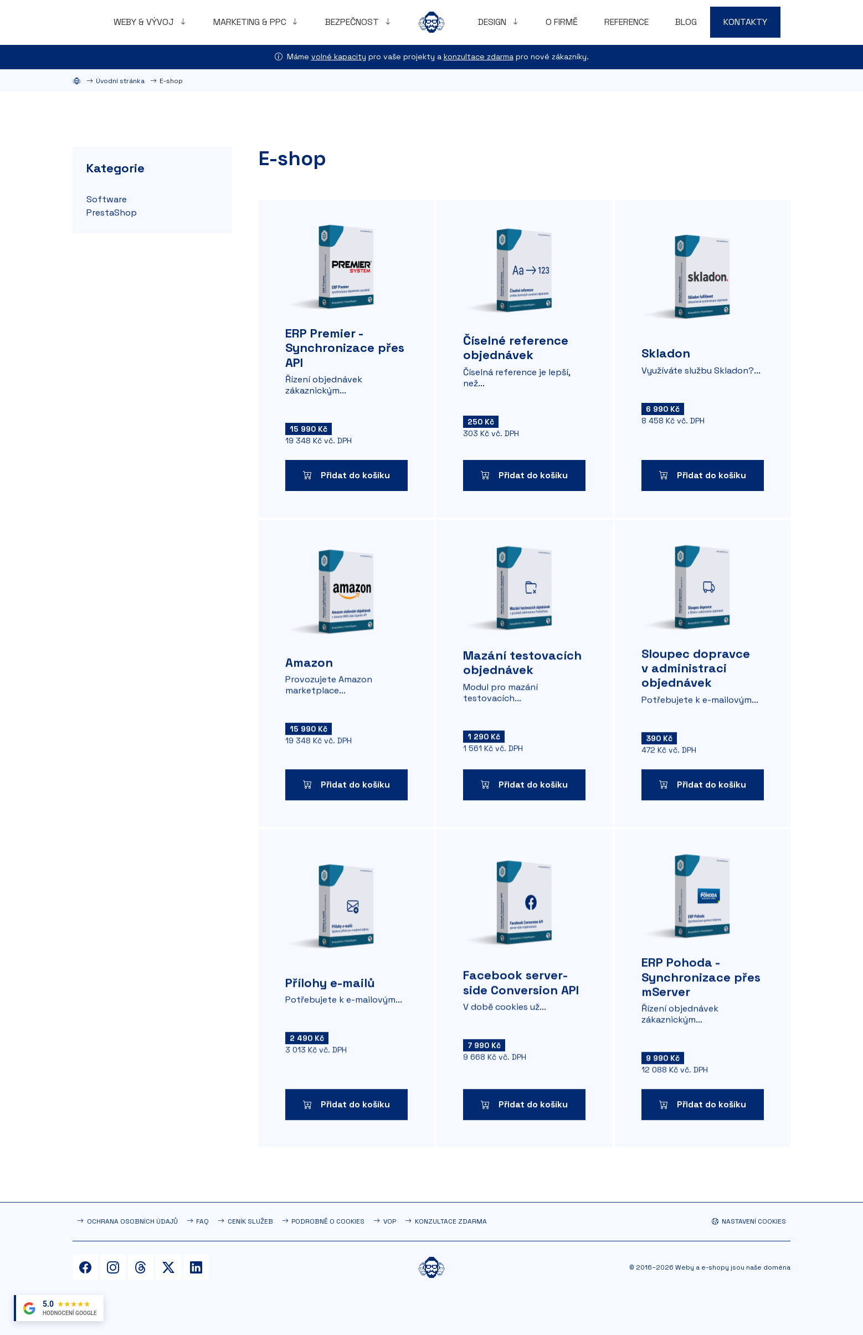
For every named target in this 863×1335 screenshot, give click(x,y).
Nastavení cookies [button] (749, 1221)
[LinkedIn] (196, 1267)
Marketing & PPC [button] (251, 22)
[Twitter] (168, 1267)
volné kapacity (338, 57)
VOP (389, 1221)
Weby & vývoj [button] (145, 22)
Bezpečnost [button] (353, 22)
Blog (686, 22)
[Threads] (140, 1267)
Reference (626, 22)
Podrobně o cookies (327, 1221)
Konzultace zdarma (451, 1221)
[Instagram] (113, 1267)
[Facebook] (85, 1267)
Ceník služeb (250, 1221)
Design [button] (493, 22)
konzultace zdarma (478, 57)
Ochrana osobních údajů (132, 1221)
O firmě (562, 22)
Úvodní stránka (120, 80)
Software (106, 199)
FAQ (202, 1221)
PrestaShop (111, 212)
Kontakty (745, 22)
